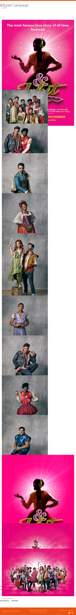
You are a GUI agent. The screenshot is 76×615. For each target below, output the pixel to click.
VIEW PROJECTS (4, 600)
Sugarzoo (70, 610)
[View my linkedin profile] (69, 613)
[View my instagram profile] (72, 613)
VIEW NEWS (15, 600)
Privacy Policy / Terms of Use (38, 612)
